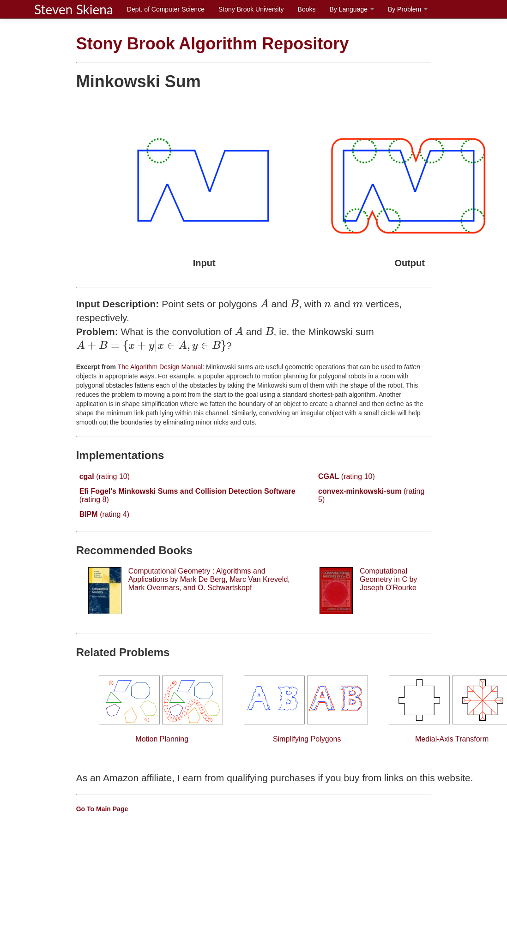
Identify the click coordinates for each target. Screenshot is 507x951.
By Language (351, 9)
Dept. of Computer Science (166, 9)
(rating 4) (104, 514)
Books (307, 9)
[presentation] (264, 303)
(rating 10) (104, 476)
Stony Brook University (251, 9)
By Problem (408, 9)
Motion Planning (162, 709)
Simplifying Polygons (307, 709)
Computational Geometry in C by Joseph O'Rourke (388, 579)
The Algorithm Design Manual (159, 367)
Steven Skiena (73, 9)
